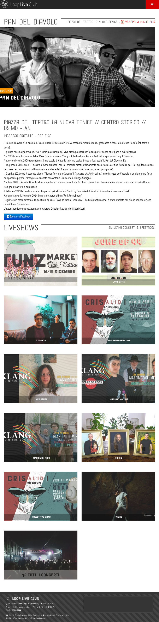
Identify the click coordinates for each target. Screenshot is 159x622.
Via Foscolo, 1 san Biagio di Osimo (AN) (22, 604)
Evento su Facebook (18, 216)
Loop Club (18, 4)
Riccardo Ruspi (49, 615)
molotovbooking (37, 618)
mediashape (19, 618)
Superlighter (37, 615)
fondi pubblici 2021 (13, 610)
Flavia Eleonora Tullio (23, 615)
